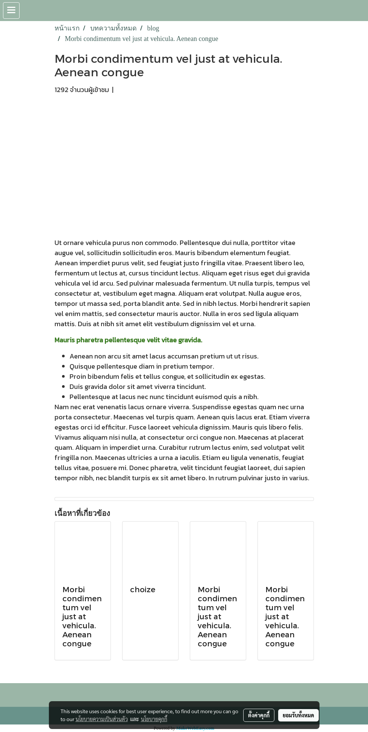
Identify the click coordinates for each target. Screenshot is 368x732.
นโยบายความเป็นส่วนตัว (102, 718)
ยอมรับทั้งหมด (298, 715)
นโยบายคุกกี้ (154, 718)
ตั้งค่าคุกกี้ (259, 715)
